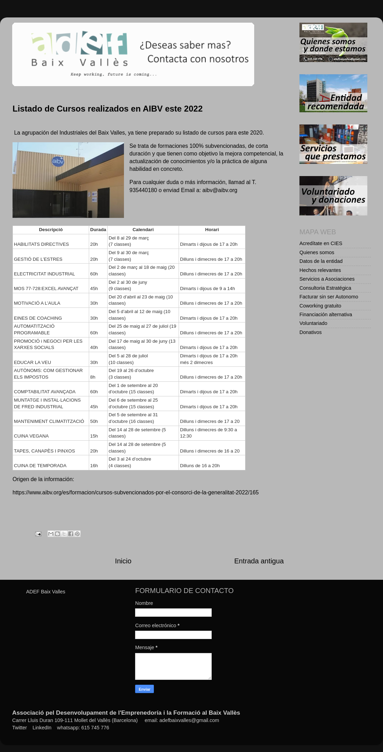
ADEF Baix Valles (45, 591)
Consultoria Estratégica (325, 288)
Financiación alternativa (325, 314)
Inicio (123, 561)
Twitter (19, 727)
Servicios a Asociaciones (326, 279)
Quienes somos (316, 252)
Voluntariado (313, 323)
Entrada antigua (259, 561)
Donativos (310, 332)
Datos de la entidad (321, 261)
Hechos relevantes (320, 270)
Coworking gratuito (320, 306)
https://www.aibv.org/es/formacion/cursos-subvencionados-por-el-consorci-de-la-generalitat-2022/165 (136, 492)
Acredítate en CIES (320, 243)
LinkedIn (41, 727)
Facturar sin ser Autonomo (328, 296)
